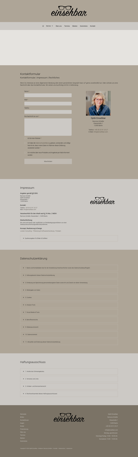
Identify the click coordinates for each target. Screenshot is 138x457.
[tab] (69, 238)
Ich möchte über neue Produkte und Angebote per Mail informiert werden (49, 154)
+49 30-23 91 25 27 (101, 130)
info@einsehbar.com (101, 132)
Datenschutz (62, 448)
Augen (22, 423)
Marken (74, 26)
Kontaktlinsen (24, 420)
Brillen (22, 417)
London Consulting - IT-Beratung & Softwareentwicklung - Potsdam (40, 231)
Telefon (26, 108)
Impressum (69, 448)
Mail (26, 100)
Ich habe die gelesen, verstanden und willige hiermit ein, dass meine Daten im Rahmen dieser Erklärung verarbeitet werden (49, 145)
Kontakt (92, 26)
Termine (67, 26)
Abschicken (48, 161)
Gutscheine (83, 26)
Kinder (22, 426)
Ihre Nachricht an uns (31, 116)
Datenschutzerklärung (43, 143)
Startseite (23, 414)
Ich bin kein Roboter (34, 138)
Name (26, 91)
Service (49, 26)
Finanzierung (24, 429)
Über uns (59, 26)
